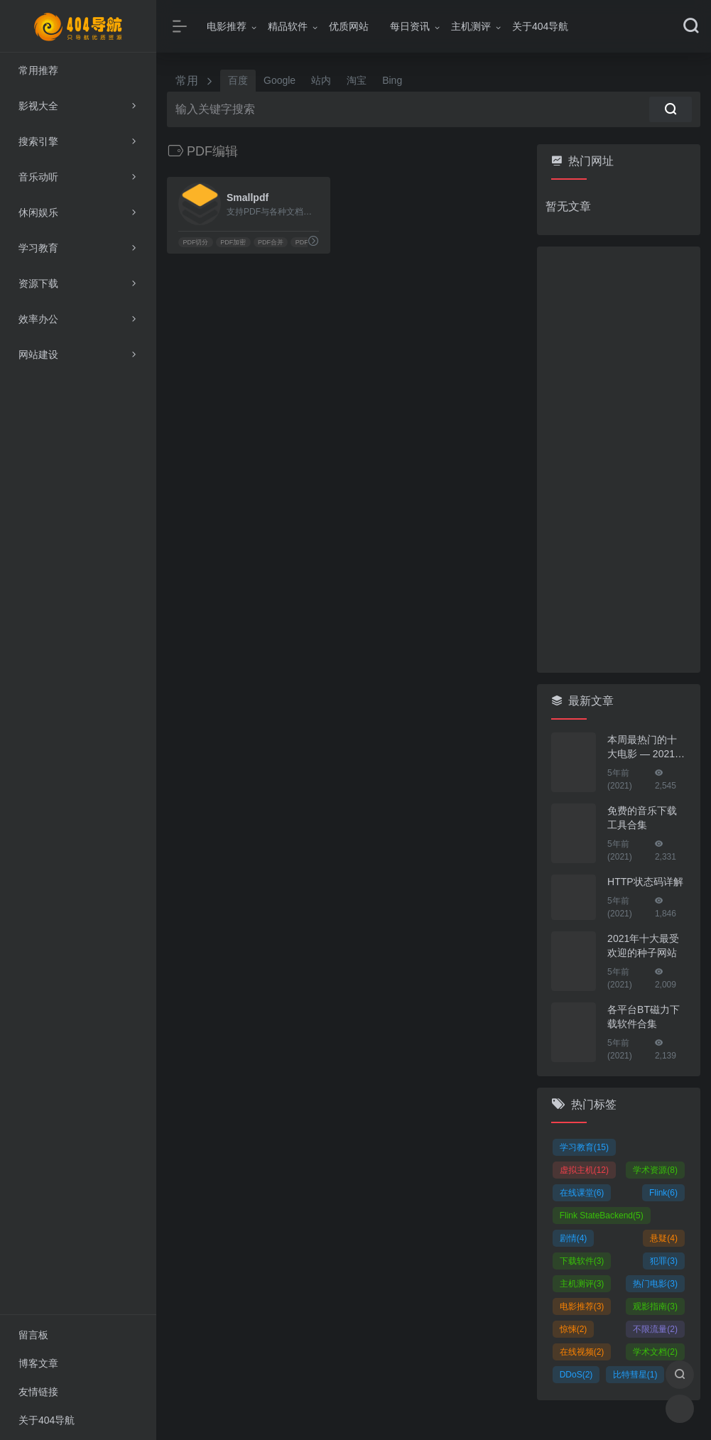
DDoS (576, 1375)
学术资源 (655, 1170)
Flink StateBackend (602, 1215)
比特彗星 (635, 1375)
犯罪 (664, 1261)
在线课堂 (582, 1193)
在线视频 (582, 1352)
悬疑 (664, 1238)
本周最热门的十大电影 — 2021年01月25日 (646, 747)
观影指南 (655, 1306)
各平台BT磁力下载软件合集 (643, 1016)
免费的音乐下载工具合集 (642, 817)
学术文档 (655, 1352)
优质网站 (349, 26)
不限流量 (655, 1329)
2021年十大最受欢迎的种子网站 (643, 945)
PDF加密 (233, 242)
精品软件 (288, 26)
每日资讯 (410, 26)
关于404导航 (540, 26)
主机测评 (471, 26)
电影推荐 (226, 26)
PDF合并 (270, 242)
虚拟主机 (584, 1170)
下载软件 (582, 1261)
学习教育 (584, 1147)
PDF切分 (195, 242)
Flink (663, 1193)
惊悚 (573, 1329)
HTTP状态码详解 (645, 881)
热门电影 (655, 1284)
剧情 (573, 1238)
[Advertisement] (618, 460)
